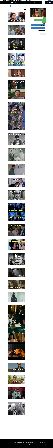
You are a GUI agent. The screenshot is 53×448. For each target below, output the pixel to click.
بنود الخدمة (44, 444)
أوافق (49, 0)
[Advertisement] (26, 428)
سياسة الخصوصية (40, 444)
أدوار (31, 2)
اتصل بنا (21, 2)
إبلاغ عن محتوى (28, 444)
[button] (44, 22)
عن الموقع (25, 2)
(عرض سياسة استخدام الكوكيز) (6, 0)
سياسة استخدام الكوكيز (34, 444)
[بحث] (10, 6)
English (12, 2)
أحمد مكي (42, 25)
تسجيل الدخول (17, 2)
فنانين (34, 2)
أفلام (37, 2)
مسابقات (40, 2)
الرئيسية (46, 2)
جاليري (29, 2)
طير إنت (42, 28)
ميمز (43, 2)
